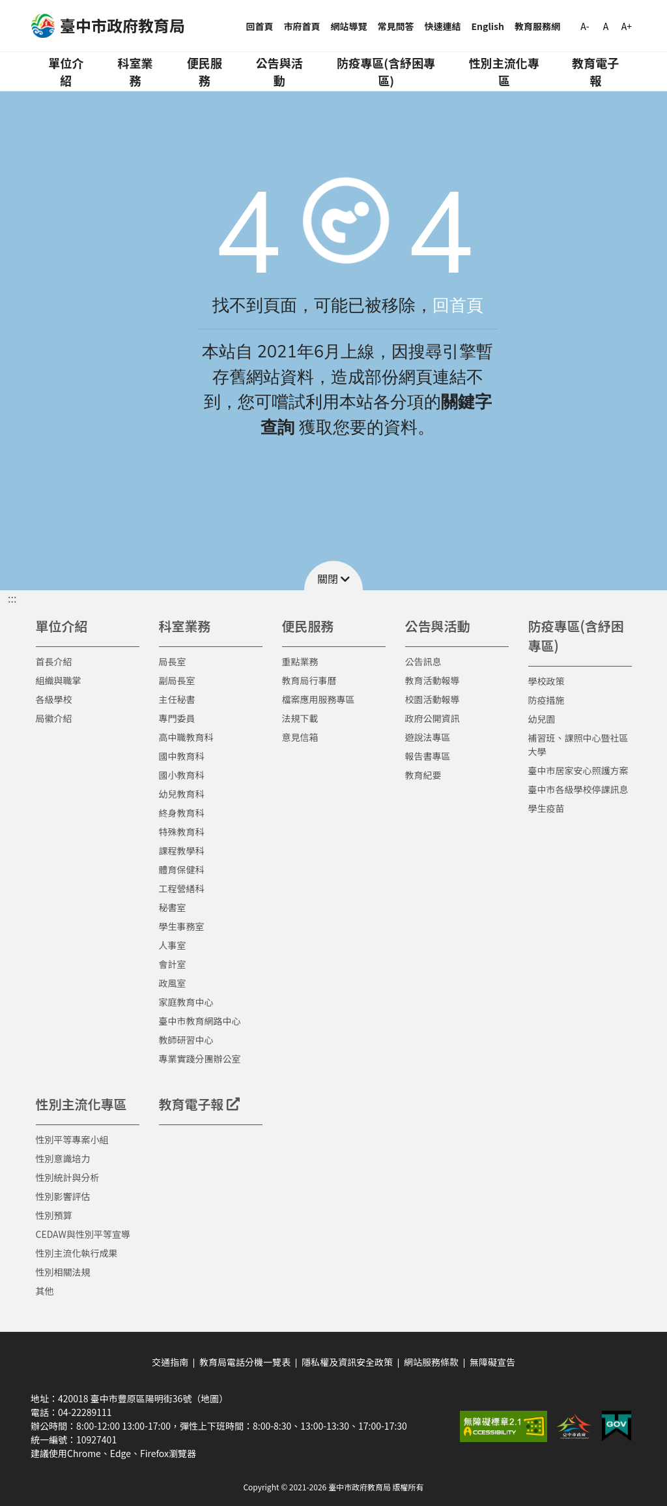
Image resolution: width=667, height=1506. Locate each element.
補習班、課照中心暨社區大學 (578, 744)
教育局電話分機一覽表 (245, 1361)
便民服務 (204, 71)
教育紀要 (423, 774)
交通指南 (170, 1361)
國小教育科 (182, 774)
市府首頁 (302, 26)
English (488, 26)
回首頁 (260, 26)
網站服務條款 (431, 1361)
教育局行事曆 (309, 680)
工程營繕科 (182, 888)
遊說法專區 (428, 737)
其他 (45, 1290)
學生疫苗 (546, 808)
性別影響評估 (63, 1196)
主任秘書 (177, 699)
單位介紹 (65, 71)
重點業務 (300, 661)
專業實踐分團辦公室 (200, 1058)
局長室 (172, 661)
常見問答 (396, 26)
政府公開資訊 (432, 718)
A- (584, 26)
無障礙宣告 (492, 1361)
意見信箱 (300, 737)
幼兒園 (542, 718)
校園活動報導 (432, 699)
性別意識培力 (63, 1158)
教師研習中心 (186, 1039)
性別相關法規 (63, 1271)
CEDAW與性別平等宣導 (83, 1234)
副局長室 (177, 680)
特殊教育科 (182, 831)
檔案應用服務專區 (318, 699)
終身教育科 (182, 812)
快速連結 (443, 26)
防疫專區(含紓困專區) (386, 71)
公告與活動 (279, 71)
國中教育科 (182, 755)
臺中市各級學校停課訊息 (578, 789)
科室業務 (134, 71)
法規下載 (300, 718)
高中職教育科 (186, 737)
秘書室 (172, 907)
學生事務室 (182, 926)
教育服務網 (537, 26)
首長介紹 (54, 661)
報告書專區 (428, 755)
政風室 (172, 982)
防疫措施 (546, 699)
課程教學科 (182, 850)
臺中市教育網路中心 (200, 1020)
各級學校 (54, 699)
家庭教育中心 (186, 1001)
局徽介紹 (54, 718)
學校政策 (546, 680)
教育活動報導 (432, 680)
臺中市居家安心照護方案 (578, 770)
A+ (626, 26)
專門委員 (177, 718)
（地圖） (210, 1398)
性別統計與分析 (68, 1177)
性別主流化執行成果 (77, 1252)
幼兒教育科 (182, 793)
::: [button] (12, 598)
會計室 (172, 964)
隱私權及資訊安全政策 (347, 1361)
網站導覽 (349, 26)
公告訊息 (423, 661)
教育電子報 (595, 71)
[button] (333, 575)
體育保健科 (182, 869)
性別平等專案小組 (72, 1139)
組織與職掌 (58, 680)
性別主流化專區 (504, 71)
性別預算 (54, 1215)
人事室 (172, 945)
